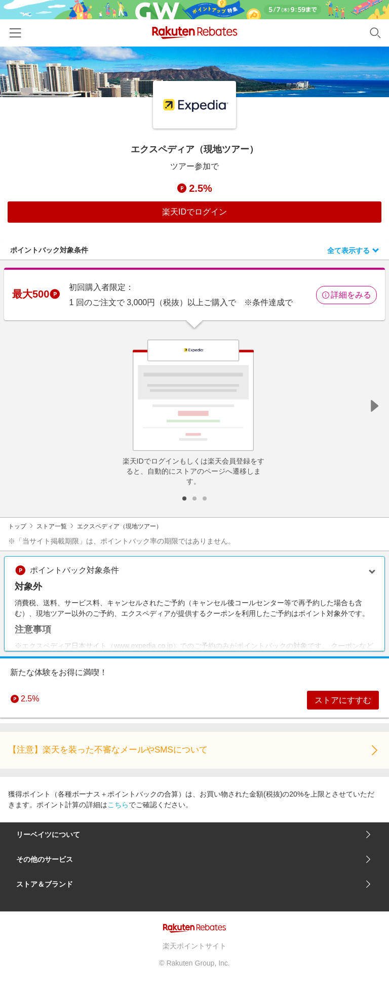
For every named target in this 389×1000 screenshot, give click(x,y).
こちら (118, 805)
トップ (17, 526)
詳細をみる (346, 294)
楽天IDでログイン (194, 211)
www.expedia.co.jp (143, 646)
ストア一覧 (51, 526)
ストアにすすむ (342, 700)
